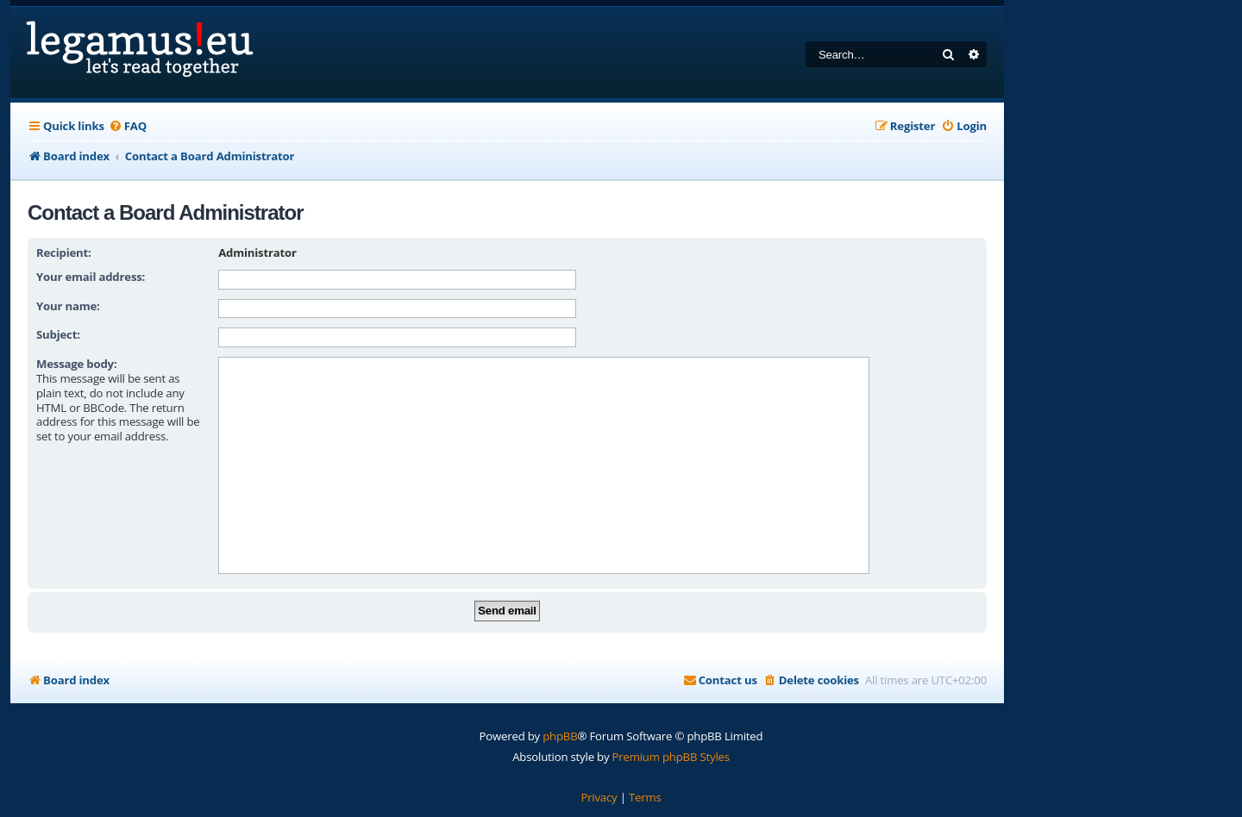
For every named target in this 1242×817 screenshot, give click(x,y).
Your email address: (90, 276)
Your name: (68, 306)
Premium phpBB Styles (671, 756)
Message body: (76, 363)
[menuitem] (128, 126)
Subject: (58, 334)
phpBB (560, 736)
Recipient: (63, 252)
